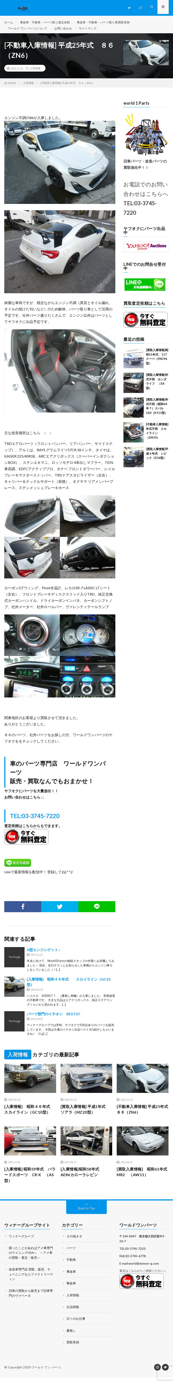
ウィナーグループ (21, 1242)
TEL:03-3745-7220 (34, 820)
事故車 (71, 1277)
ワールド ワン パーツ (46, 1373)
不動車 (71, 1266)
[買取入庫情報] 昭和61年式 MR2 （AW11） (141, 1177)
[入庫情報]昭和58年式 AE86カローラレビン (83, 1177)
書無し (71, 1336)
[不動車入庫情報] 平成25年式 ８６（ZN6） (142, 1114)
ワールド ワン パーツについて (29, 31)
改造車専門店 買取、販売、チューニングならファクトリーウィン (31, 1280)
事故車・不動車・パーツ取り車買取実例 (109, 22)
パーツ (71, 1254)
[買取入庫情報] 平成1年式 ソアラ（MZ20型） (86, 1114)
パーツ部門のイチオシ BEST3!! (53, 1018)
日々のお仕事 (75, 1324)
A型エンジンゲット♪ (43, 954)
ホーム (9, 22)
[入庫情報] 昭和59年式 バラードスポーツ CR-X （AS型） (29, 1180)
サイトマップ (92, 31)
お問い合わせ (66, 31)
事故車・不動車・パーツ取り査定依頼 (47, 22)
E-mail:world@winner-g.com (139, 1270)
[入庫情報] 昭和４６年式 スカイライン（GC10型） (30, 1114)
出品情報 (72, 1313)
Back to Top (86, 1214)
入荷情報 (35, 72)
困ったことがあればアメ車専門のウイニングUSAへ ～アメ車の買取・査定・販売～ (31, 1259)
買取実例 (72, 1348)
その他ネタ (74, 1242)
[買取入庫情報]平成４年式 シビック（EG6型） (157, 457)
